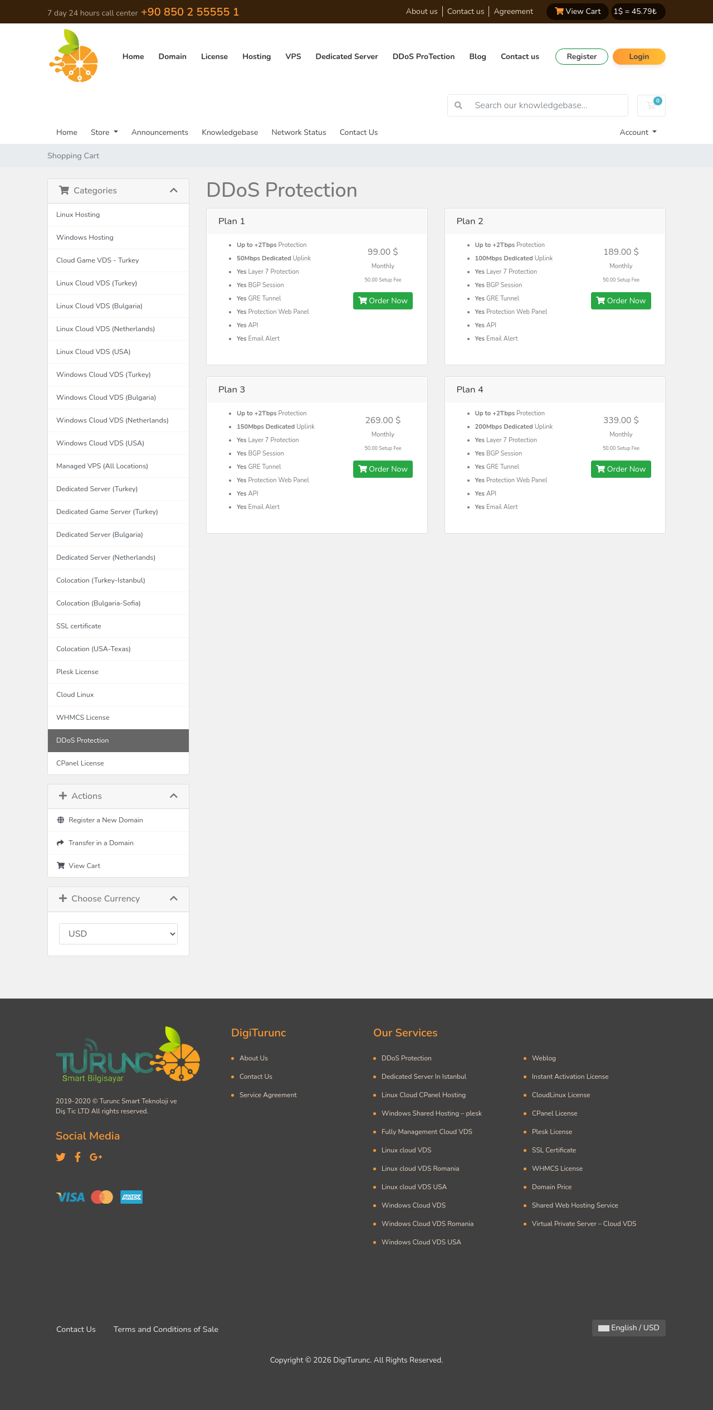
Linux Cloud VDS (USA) (93, 351)
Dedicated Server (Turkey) (97, 488)
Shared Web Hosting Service (575, 1205)
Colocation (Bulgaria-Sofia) (98, 603)
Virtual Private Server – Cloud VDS (584, 1223)
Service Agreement (268, 1095)
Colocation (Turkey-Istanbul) (100, 580)
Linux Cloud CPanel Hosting (424, 1095)
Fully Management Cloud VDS (427, 1131)
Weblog (544, 1058)
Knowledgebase (230, 132)
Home (133, 56)
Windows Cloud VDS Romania (427, 1223)
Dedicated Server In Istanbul (424, 1076)
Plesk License (77, 671)
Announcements (160, 132)
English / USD (629, 1327)
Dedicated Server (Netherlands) (105, 557)
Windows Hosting (85, 237)
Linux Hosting (78, 214)
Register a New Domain (99, 820)
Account (635, 132)
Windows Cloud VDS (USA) (100, 443)
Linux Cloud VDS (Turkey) (97, 283)
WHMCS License (83, 717)
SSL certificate (78, 626)
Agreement (513, 11)
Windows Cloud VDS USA (421, 1242)
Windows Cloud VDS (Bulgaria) (106, 397)
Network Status (298, 132)
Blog (477, 56)
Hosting (256, 56)
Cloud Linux (75, 694)
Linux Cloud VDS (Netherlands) (105, 328)
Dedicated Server (347, 56)
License (214, 56)
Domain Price (552, 1187)
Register (582, 56)
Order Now (383, 300)
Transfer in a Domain (95, 842)
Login (639, 56)
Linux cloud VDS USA (414, 1187)
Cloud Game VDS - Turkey (97, 260)
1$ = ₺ (635, 11)
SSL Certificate (554, 1150)
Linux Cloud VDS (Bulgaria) (99, 306)
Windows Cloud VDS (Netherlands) (112, 420)
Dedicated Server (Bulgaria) (99, 534)
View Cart (577, 11)
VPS (293, 56)
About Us (254, 1058)
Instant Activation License (570, 1076)
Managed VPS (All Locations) (102, 466)
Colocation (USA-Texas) (93, 648)
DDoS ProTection (424, 56)
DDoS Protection (82, 740)
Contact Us (359, 132)
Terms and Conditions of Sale (166, 1329)
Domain (173, 56)
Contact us (466, 11)
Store (101, 132)
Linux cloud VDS (406, 1150)
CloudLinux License (561, 1095)
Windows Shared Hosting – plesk (432, 1113)
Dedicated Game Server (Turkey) (107, 511)
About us (422, 11)
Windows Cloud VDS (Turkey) (103, 374)
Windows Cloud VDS (414, 1205)
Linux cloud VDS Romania (421, 1168)
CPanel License (80, 763)
